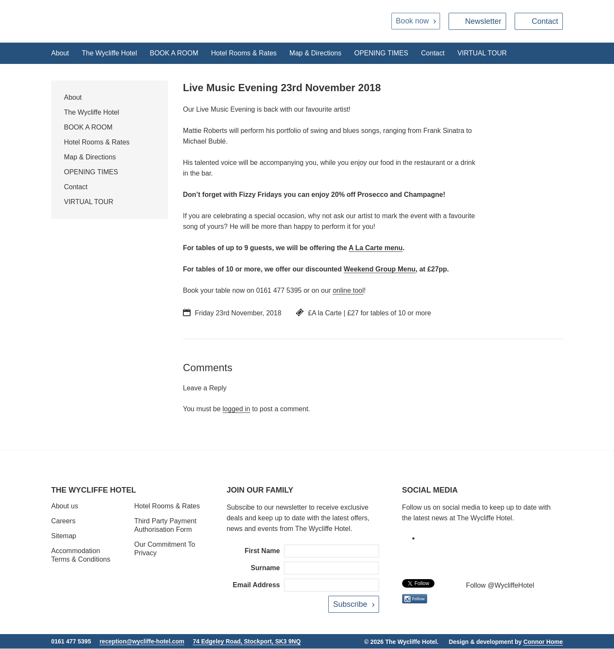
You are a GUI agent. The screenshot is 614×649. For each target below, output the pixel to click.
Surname (265, 568)
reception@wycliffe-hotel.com (141, 641)
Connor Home (543, 641)
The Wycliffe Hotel (109, 53)
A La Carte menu (376, 248)
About (60, 53)
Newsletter (483, 21)
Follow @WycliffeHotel (500, 585)
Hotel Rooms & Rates (244, 53)
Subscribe (350, 604)
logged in (236, 409)
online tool (348, 290)
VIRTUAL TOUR (482, 53)
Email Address (256, 585)
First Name (262, 551)
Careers (63, 521)
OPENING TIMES (381, 53)
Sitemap (63, 536)
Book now (412, 21)
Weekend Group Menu (380, 269)
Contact (545, 21)
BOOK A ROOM (174, 53)
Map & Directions (316, 53)
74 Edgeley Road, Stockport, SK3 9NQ (247, 641)
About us (64, 506)
